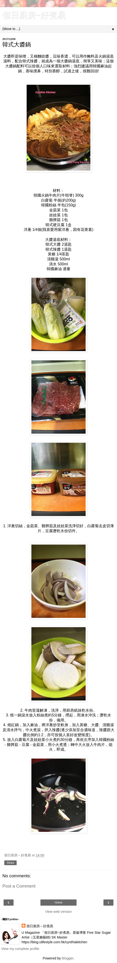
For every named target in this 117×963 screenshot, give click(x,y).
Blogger (67, 958)
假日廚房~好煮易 (33, 14)
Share (10, 862)
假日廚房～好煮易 (39, 926)
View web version (58, 911)
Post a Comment (18, 886)
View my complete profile (20, 949)
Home (58, 902)
